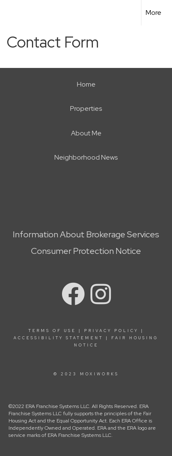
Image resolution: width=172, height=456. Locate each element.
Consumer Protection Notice (86, 250)
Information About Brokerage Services (86, 234)
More (153, 12)
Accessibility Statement (58, 338)
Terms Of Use (52, 330)
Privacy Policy (111, 330)
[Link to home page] (14, 12)
